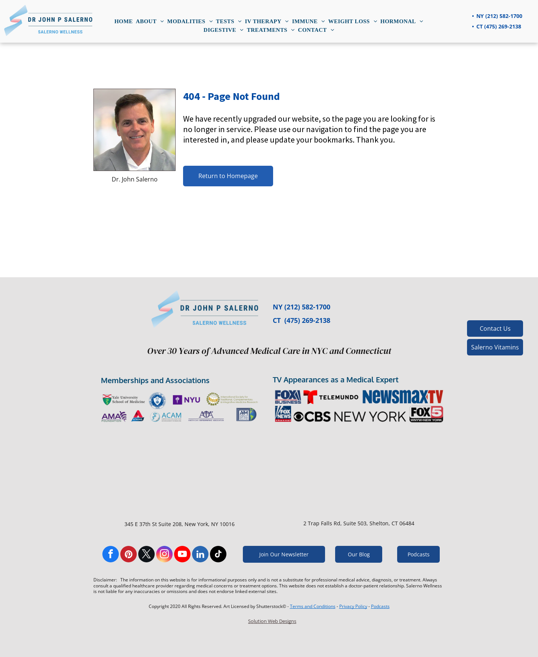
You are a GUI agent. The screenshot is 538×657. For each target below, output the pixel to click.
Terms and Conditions (313, 606)
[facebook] (110, 555)
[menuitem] (123, 21)
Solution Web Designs (272, 621)
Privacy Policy (353, 606)
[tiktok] (218, 555)
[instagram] (164, 555)
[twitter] (146, 555)
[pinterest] (128, 555)
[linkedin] (200, 555)
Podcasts (380, 606)
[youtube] (182, 555)
